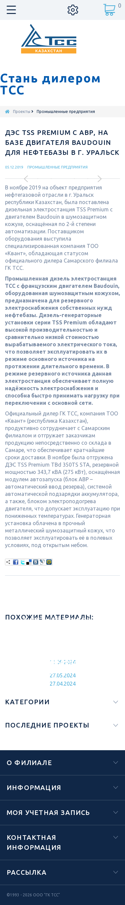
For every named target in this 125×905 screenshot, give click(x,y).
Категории (27, 702)
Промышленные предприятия (57, 167)
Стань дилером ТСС (50, 84)
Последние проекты (47, 725)
